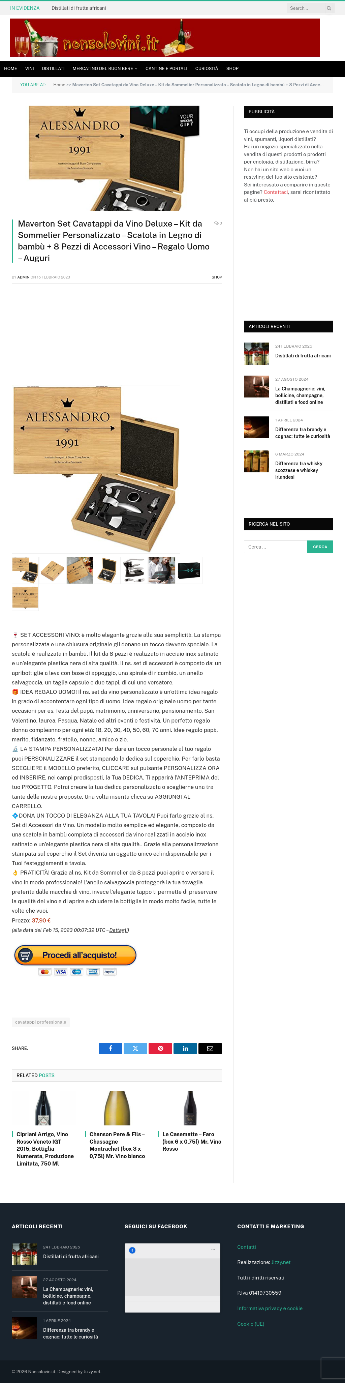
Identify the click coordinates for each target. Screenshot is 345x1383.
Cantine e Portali (166, 68)
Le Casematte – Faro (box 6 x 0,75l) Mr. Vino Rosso (191, 1141)
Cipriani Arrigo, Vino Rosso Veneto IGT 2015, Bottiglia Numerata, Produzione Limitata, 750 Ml (45, 1149)
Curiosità (206, 68)
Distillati (53, 68)
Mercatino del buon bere (103, 68)
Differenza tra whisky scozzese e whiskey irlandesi (298, 470)
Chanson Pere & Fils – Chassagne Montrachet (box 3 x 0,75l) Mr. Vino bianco (117, 1145)
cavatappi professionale (40, 1022)
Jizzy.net (280, 1262)
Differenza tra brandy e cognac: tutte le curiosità (302, 433)
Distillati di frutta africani (79, 8)
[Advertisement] (117, 338)
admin (23, 277)
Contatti (246, 1247)
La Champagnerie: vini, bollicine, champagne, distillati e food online (300, 395)
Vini (29, 68)
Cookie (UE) (250, 1324)
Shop (232, 68)
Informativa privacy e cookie (270, 1308)
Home (10, 68)
